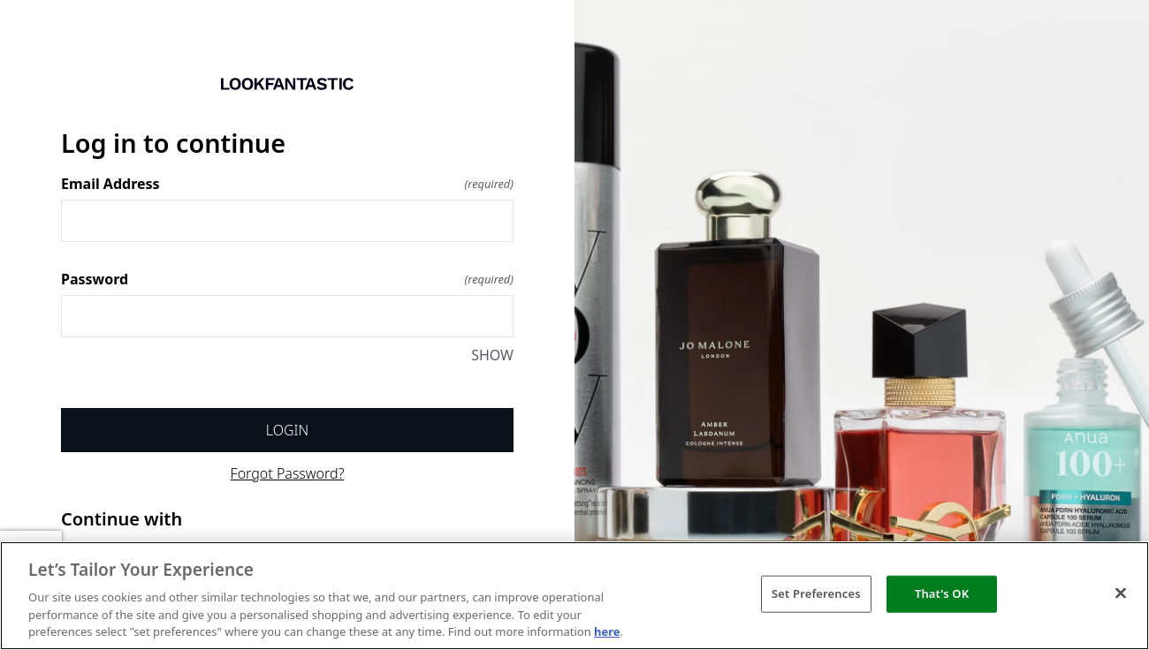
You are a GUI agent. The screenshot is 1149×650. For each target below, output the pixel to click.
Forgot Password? (288, 473)
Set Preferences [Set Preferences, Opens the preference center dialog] (816, 593)
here (607, 631)
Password (287, 279)
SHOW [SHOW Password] (492, 355)
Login (287, 430)
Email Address (287, 184)
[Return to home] (287, 84)
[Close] (1120, 593)
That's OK (942, 593)
